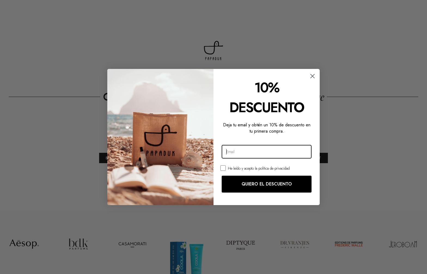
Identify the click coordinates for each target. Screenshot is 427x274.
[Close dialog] (312, 76)
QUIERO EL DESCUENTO (267, 184)
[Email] (267, 152)
